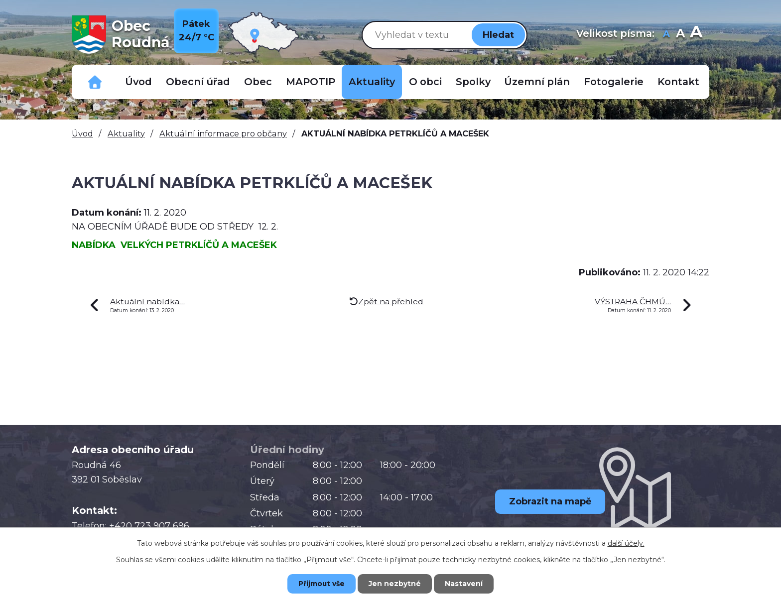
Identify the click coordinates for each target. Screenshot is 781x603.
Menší (666, 34)
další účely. (626, 542)
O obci (425, 82)
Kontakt (678, 82)
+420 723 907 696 (149, 525)
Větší (696, 34)
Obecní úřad (198, 82)
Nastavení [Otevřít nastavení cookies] (465, 583)
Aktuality (372, 82)
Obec (258, 82)
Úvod (138, 82)
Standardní (680, 34)
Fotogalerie (614, 82)
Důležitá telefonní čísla (95, 82)
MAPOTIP (310, 82)
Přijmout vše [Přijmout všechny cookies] (320, 583)
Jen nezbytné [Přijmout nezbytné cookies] (395, 583)
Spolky (473, 82)
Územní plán (537, 82)
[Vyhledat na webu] (415, 34)
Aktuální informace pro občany (223, 133)
